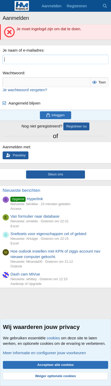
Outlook (16, 266)
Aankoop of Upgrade (25, 284)
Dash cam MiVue (25, 274)
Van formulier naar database (34, 216)
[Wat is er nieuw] (94, 6)
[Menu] (7, 6)
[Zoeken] (105, 6)
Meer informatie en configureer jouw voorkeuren (44, 353)
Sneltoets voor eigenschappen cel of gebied (48, 233)
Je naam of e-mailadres (23, 50)
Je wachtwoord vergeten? (25, 90)
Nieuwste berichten (21, 190)
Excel (14, 226)
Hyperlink (26, 199)
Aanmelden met (16, 147)
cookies (53, 338)
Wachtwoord (13, 73)
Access (15, 209)
